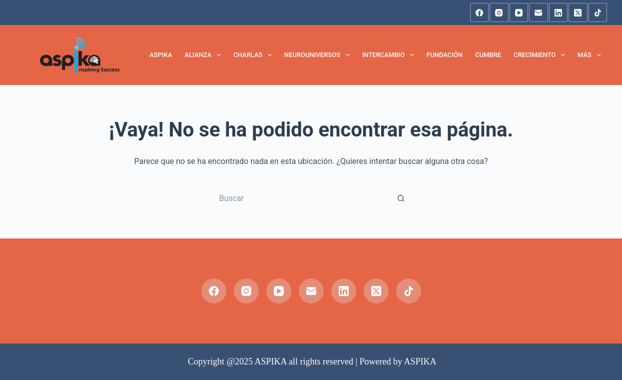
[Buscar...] (301, 198)
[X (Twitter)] (578, 12)
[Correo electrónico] (538, 12)
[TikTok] (598, 12)
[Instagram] (499, 12)
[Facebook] (479, 12)
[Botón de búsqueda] (401, 198)
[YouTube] (519, 12)
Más (591, 55)
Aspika (160, 54)
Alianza (205, 55)
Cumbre (488, 54)
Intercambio (390, 55)
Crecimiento (541, 55)
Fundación (445, 54)
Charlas (254, 55)
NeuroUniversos (319, 55)
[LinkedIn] (558, 12)
